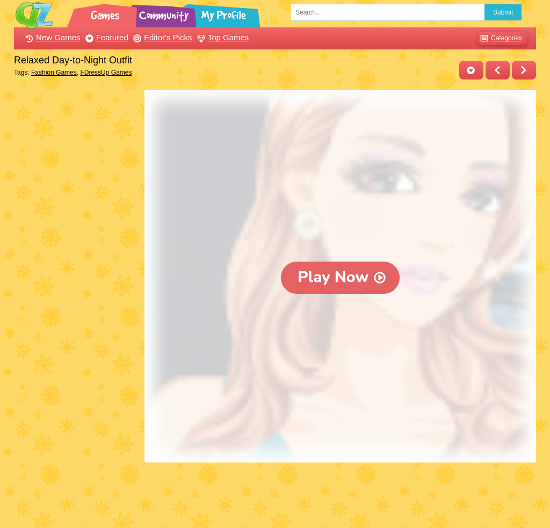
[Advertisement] (76, 251)
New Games (52, 37)
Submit (503, 12)
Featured (105, 37)
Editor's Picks (161, 37)
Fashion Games (54, 72)
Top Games (221, 37)
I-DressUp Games (106, 72)
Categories (499, 38)
